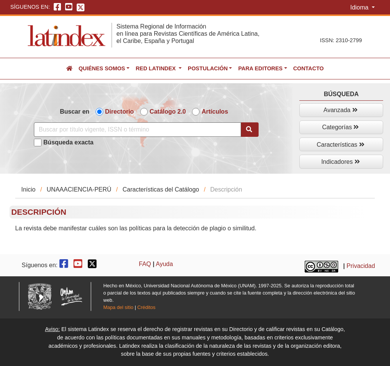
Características (340, 144)
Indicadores (340, 161)
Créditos (146, 307)
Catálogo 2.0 (168, 111)
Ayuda (164, 264)
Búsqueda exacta (68, 142)
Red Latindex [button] (156, 68)
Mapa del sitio (118, 307)
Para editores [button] (260, 68)
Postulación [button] (208, 68)
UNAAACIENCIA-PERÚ (79, 189)
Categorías (340, 127)
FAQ (145, 264)
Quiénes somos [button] (101, 68)
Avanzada (340, 110)
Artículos (214, 111)
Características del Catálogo (161, 189)
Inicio (28, 189)
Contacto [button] (308, 68)
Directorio (119, 111)
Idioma (360, 7)
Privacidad (361, 266)
